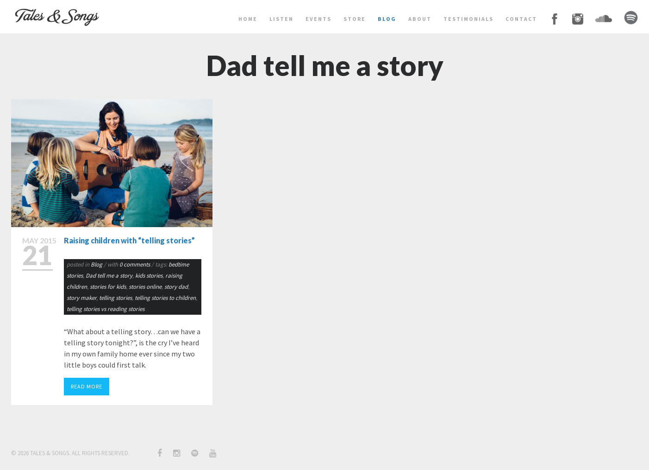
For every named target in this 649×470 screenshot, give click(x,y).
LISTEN (281, 18)
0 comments (135, 264)
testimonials (468, 18)
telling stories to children (165, 298)
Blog (96, 264)
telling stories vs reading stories (105, 309)
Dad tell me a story (109, 275)
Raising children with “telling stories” (129, 240)
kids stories (148, 275)
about (419, 18)
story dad (176, 287)
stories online (145, 287)
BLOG (387, 18)
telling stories (115, 298)
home (247, 18)
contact (521, 18)
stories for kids (108, 287)
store (354, 18)
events (318, 18)
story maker (81, 298)
